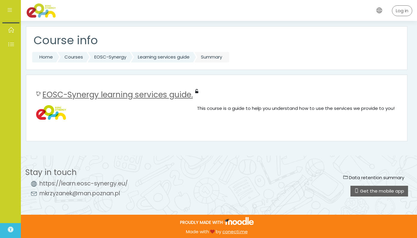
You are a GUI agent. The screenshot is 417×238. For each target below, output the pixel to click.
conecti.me (235, 231)
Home (46, 57)
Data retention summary (373, 177)
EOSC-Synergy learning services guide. (117, 94)
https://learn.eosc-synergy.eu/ (83, 183)
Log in (402, 10)
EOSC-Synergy (110, 57)
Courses (73, 57)
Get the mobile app (379, 191)
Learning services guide (164, 57)
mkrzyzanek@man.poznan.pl (79, 193)
